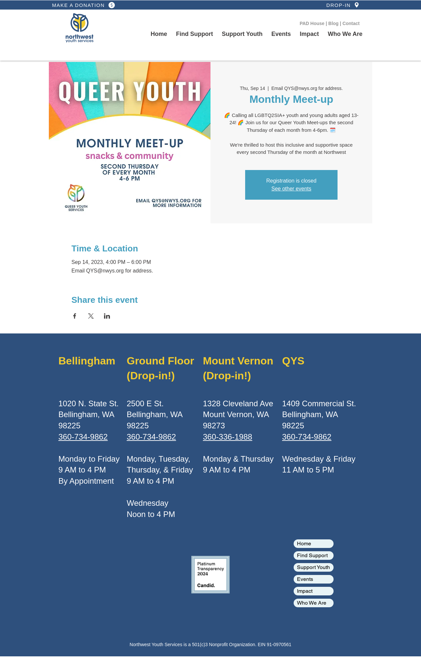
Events (305, 579)
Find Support (312, 555)
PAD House (313, 23)
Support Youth (313, 567)
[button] (242, 34)
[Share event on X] (91, 316)
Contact (351, 23)
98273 (214, 425)
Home (304, 543)
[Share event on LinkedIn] (107, 316)
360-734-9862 (83, 436)
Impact (304, 591)
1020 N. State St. (88, 403)
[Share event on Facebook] (75, 316)
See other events (291, 188)
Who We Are (311, 603)
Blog (334, 23)
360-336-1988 (227, 436)
